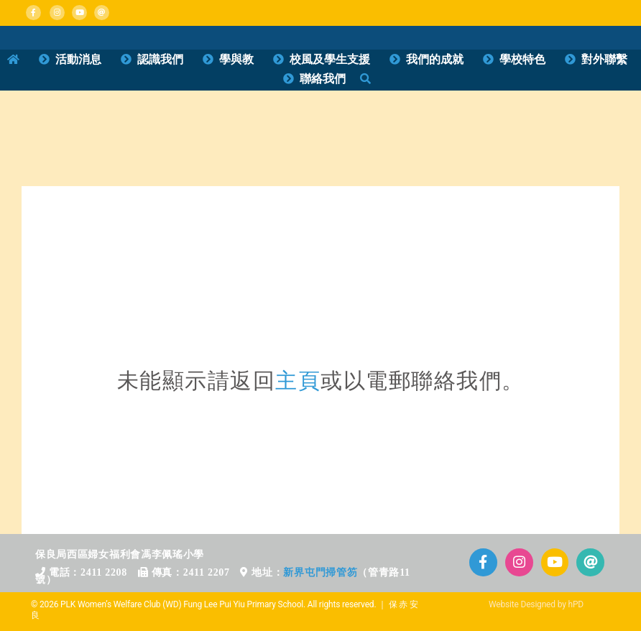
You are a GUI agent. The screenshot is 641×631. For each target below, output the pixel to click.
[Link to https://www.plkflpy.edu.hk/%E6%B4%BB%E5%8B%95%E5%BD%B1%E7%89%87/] (555, 562)
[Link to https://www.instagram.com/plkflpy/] (57, 12)
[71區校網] (320, 238)
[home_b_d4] (543, 112)
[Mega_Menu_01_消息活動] (29, 38)
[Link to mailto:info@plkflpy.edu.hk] (101, 12)
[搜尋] (365, 79)
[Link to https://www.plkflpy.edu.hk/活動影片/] (79, 12)
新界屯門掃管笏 (320, 572)
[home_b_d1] (97, 112)
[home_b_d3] (395, 112)
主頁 (297, 380)
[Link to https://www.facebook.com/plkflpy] (33, 12)
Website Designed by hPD (536, 604)
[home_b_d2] (246, 112)
